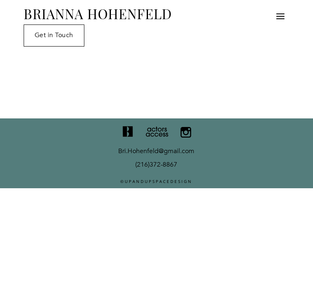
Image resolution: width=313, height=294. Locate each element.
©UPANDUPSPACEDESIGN (156, 181)
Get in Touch (54, 35)
